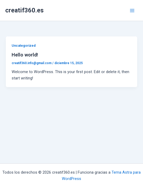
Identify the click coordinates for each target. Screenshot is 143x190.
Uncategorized (24, 46)
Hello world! (25, 55)
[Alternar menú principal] (132, 10)
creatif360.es (24, 10)
